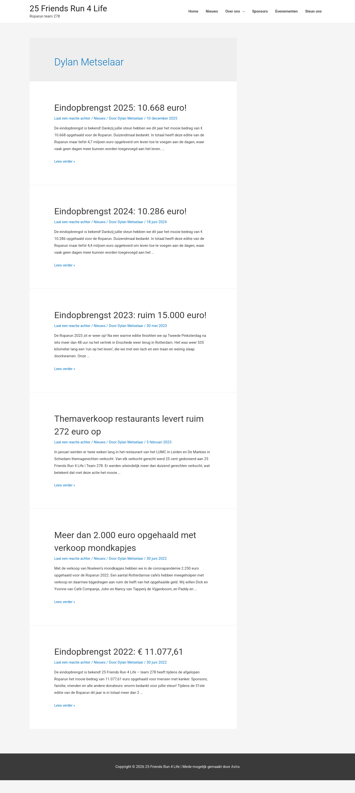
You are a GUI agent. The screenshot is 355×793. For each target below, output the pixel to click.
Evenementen (286, 11)
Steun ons (313, 11)
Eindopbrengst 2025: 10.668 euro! (128, 108)
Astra (235, 779)
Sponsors (260, 11)
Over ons (232, 11)
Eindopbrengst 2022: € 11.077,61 (126, 664)
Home (193, 11)
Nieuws (212, 11)
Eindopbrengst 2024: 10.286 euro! (128, 211)
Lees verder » (65, 162)
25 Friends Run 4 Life (70, 9)
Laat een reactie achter (73, 119)
